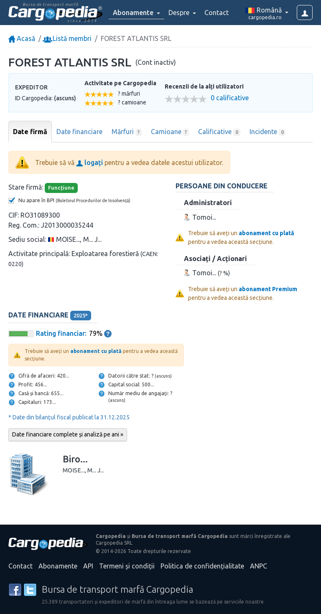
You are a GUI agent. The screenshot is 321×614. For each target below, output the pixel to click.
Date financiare (79, 131)
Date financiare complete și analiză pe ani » (67, 434)
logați (89, 162)
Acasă (21, 38)
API (88, 566)
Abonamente (57, 566)
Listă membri (68, 38)
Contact (216, 12)
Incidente (268, 132)
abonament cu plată (266, 233)
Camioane (170, 132)
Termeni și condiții (127, 566)
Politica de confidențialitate (202, 566)
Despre (179, 12)
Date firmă (30, 131)
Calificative (219, 132)
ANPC (258, 566)
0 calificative (230, 97)
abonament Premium (268, 289)
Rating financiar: (61, 333)
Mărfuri (127, 132)
